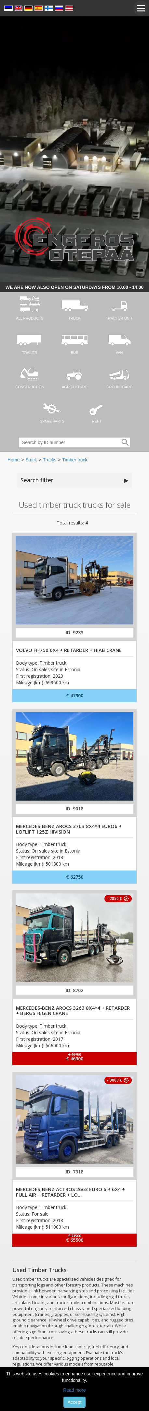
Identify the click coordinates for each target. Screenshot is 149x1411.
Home (13, 459)
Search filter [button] (74, 480)
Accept (75, 1402)
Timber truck (74, 459)
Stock (31, 459)
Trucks (49, 459)
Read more (74, 1390)
